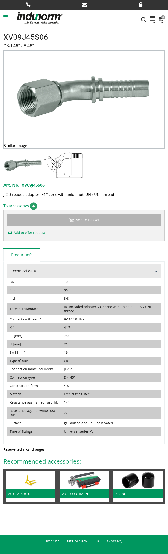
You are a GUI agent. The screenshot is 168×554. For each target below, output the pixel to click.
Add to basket (83, 219)
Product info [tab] (22, 254)
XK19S (120, 494)
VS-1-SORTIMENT (75, 494)
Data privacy (76, 541)
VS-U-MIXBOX (19, 494)
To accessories (20, 205)
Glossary (114, 541)
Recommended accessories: (42, 461)
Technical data (23, 270)
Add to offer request (26, 232)
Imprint (52, 541)
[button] (9, 16)
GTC (97, 541)
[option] (23, 165)
